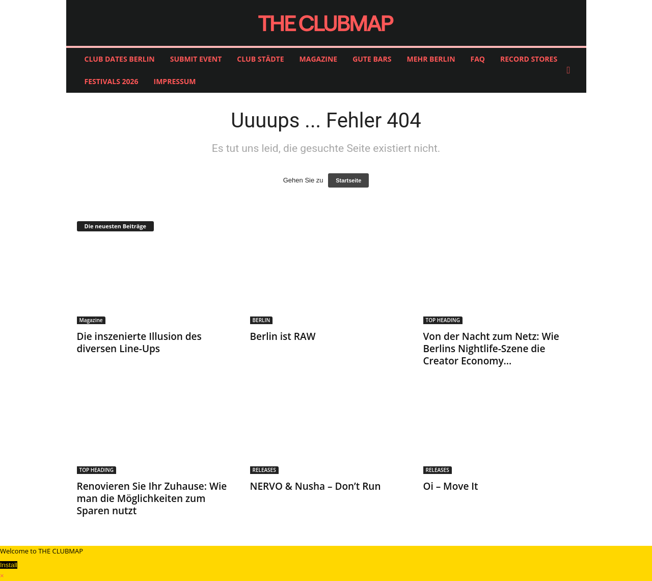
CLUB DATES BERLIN (120, 59)
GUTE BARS (371, 59)
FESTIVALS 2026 (112, 81)
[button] (571, 70)
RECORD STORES (528, 59)
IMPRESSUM (175, 81)
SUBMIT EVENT (196, 59)
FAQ (478, 59)
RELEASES (264, 469)
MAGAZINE (319, 59)
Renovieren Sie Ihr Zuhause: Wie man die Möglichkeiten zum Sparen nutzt (152, 498)
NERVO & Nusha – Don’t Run (315, 486)
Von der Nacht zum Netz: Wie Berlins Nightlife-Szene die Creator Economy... (491, 348)
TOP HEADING (443, 320)
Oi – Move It (450, 486)
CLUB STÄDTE (260, 59)
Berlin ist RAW (283, 336)
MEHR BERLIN (430, 59)
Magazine (91, 320)
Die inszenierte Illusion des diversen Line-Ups (139, 342)
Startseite (348, 180)
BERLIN (261, 320)
